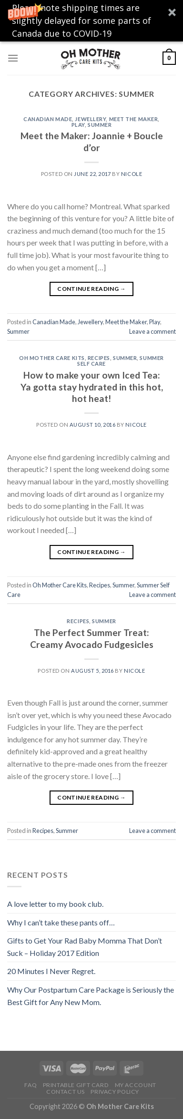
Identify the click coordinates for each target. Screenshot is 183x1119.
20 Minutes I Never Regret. (51, 970)
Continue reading (91, 288)
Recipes (99, 358)
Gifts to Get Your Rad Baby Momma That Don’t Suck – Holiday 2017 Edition (84, 946)
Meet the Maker (133, 119)
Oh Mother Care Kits (52, 358)
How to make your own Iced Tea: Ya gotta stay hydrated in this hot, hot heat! (91, 387)
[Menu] (13, 58)
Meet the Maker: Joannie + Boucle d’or (91, 141)
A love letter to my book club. (55, 903)
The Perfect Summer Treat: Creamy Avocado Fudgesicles (91, 638)
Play (78, 125)
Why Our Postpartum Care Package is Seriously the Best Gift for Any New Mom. (90, 995)
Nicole (131, 174)
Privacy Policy (115, 1091)
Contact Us (65, 1091)
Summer (100, 125)
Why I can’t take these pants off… (61, 922)
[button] (91, 20)
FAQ (30, 1084)
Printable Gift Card (76, 1084)
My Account (135, 1084)
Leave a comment (152, 331)
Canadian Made (47, 119)
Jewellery (90, 119)
